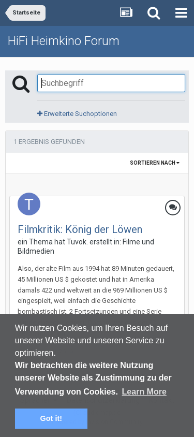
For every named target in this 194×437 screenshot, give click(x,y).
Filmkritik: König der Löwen (80, 229)
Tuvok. (77, 242)
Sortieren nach (155, 163)
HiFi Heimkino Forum (64, 41)
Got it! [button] (51, 418)
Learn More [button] (144, 391)
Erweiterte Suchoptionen (77, 114)
